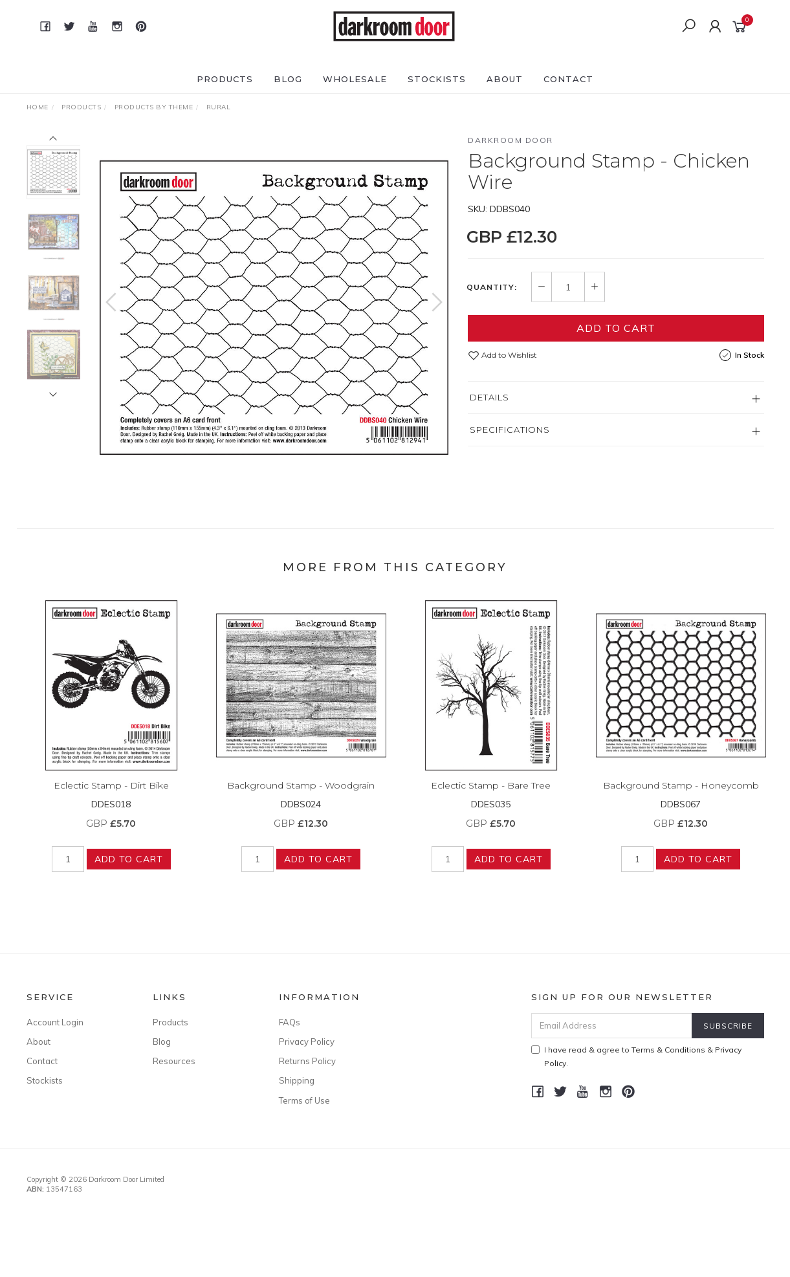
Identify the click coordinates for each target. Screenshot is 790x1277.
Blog (288, 79)
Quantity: (491, 287)
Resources (174, 1061)
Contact (568, 79)
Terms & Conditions (668, 1049)
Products (225, 79)
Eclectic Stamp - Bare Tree (491, 794)
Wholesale (355, 79)
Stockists (437, 79)
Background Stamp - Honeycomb (681, 794)
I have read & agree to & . (636, 1056)
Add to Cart (615, 328)
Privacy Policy (307, 1041)
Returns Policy (307, 1061)
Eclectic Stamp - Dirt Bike (111, 794)
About (505, 79)
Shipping (296, 1080)
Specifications (510, 429)
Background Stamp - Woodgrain (301, 794)
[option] (274, 307)
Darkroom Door (510, 140)
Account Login (55, 1022)
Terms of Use (304, 1100)
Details (489, 397)
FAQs (289, 1022)
